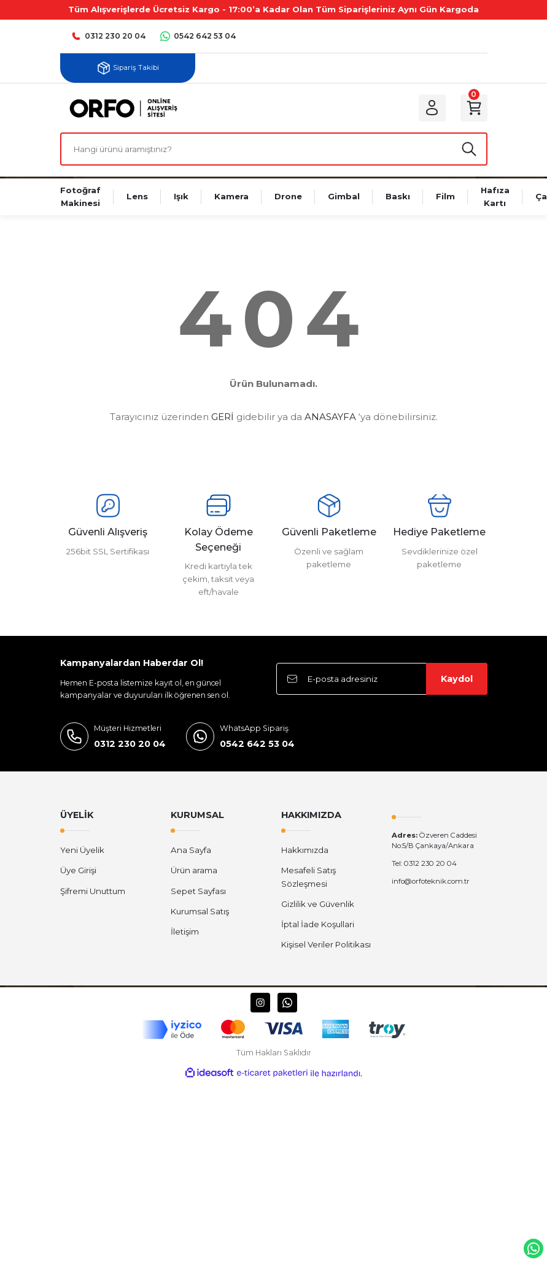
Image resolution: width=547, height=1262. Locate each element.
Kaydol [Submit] (457, 678)
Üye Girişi (78, 870)
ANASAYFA (330, 417)
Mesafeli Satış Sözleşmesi (308, 876)
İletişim (185, 931)
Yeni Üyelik (82, 850)
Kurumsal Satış (200, 911)
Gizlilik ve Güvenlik (317, 904)
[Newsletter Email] (381, 679)
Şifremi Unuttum (92, 891)
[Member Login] (432, 107)
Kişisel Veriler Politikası (326, 944)
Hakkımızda (304, 850)
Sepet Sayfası (198, 891)
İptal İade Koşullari (317, 924)
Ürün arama (194, 870)
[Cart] (473, 107)
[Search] (273, 149)
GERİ (222, 417)
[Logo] (120, 107)
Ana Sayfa (191, 850)
